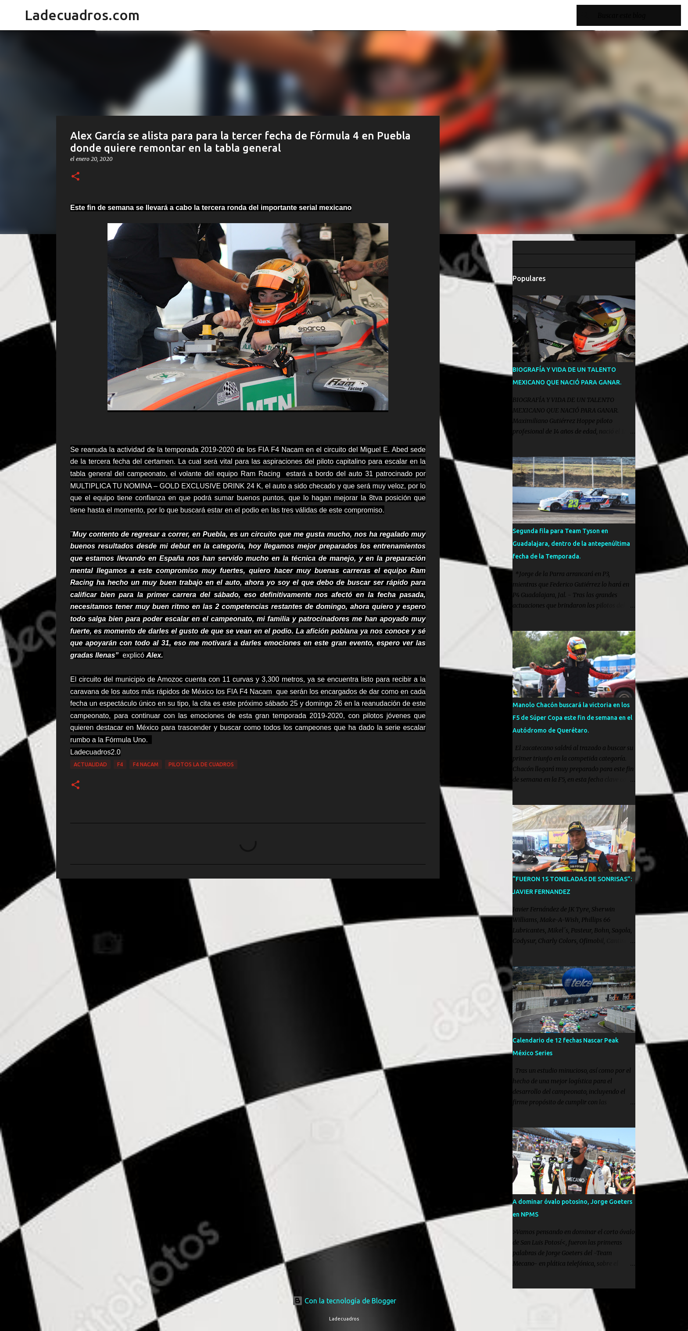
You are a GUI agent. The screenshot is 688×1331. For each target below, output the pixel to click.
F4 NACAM (145, 764)
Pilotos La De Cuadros (201, 764)
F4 (120, 764)
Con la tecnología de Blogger (344, 1301)
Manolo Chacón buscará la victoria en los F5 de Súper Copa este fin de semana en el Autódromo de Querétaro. (572, 717)
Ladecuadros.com (82, 15)
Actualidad (90, 764)
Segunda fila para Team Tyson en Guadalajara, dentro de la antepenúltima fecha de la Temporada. (571, 543)
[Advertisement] (484, 378)
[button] (75, 177)
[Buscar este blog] (635, 15)
